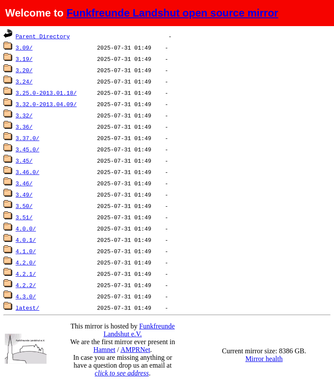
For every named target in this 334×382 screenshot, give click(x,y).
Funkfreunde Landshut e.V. (139, 330)
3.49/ (24, 194)
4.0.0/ (26, 228)
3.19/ (24, 59)
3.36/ (24, 127)
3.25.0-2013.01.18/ (46, 93)
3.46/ (24, 183)
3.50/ (24, 206)
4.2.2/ (26, 285)
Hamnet (105, 349)
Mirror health (264, 358)
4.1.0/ (26, 251)
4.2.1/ (26, 274)
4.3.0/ (26, 296)
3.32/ (24, 115)
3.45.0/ (28, 149)
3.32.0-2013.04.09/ (46, 104)
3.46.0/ (28, 172)
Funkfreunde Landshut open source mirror (172, 13)
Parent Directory (43, 36)
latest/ (28, 308)
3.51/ (24, 217)
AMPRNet (135, 349)
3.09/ (24, 47)
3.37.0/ (28, 138)
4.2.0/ (26, 262)
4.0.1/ (26, 240)
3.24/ (24, 81)
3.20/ (24, 70)
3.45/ (24, 160)
